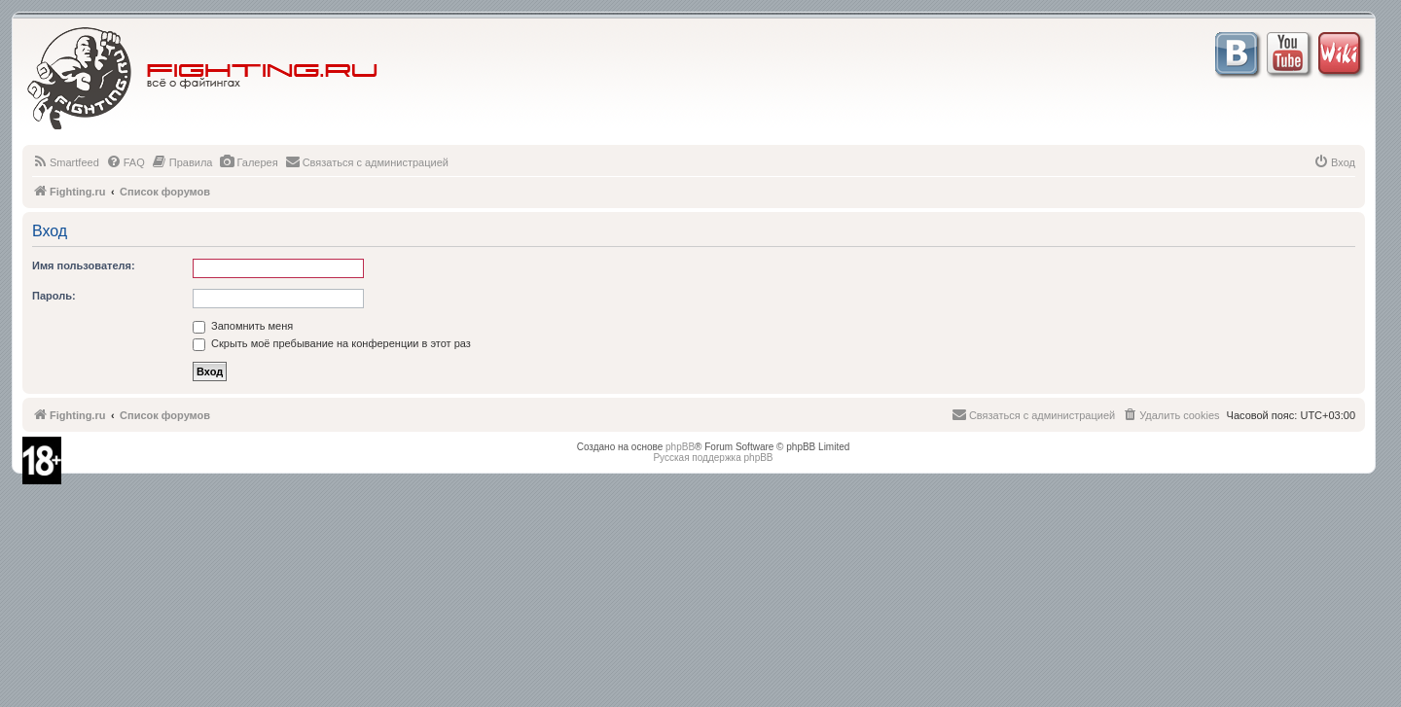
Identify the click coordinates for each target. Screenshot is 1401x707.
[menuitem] (65, 162)
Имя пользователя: (83, 265)
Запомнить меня (243, 326)
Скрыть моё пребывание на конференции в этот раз (332, 343)
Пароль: (54, 295)
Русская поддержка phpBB (712, 457)
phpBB (680, 447)
